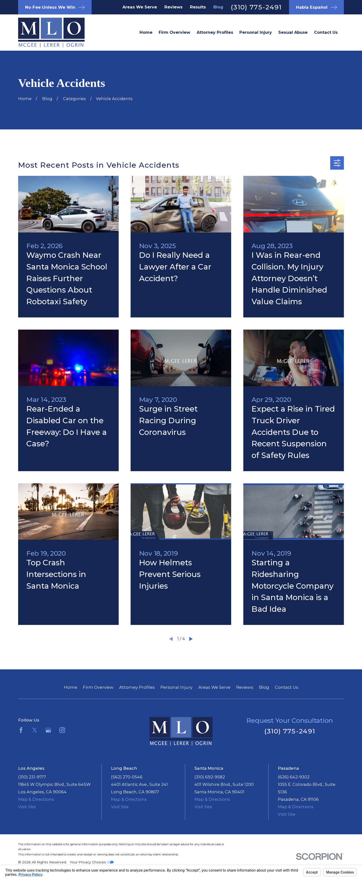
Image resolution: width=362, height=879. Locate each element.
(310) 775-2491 (256, 7)
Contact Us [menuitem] (326, 32)
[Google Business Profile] (48, 730)
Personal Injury (176, 687)
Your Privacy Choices (91, 862)
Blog (218, 6)
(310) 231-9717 (32, 776)
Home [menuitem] (146, 32)
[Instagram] (62, 730)
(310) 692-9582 (209, 776)
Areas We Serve (139, 6)
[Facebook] (21, 730)
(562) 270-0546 (127, 776)
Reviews (173, 6)
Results (198, 6)
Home (70, 687)
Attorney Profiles (137, 687)
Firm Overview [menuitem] (174, 32)
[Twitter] (34, 730)
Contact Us (286, 687)
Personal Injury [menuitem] (255, 32)
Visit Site (27, 806)
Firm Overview (98, 687)
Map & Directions (36, 799)
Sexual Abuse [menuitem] (293, 32)
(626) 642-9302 (294, 776)
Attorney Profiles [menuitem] (215, 32)
